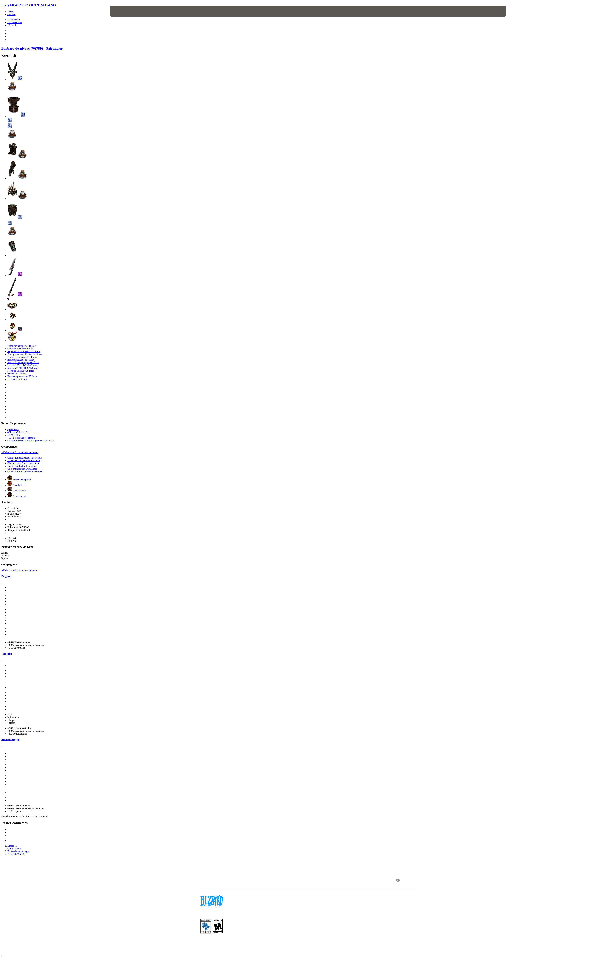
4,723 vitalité (13, 435)
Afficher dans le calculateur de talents (19, 452)
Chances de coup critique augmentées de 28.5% (30, 440)
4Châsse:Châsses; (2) (17, 432)
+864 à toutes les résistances (21, 437)
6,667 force (13, 429)
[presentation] (121, 11)
